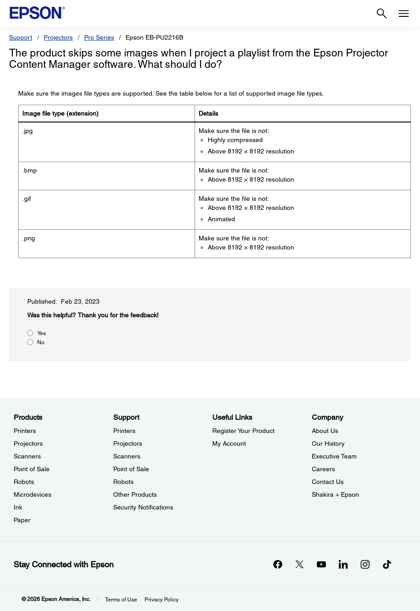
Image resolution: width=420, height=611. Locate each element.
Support (20, 37)
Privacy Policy (162, 599)
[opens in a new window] (387, 564)
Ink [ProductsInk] (18, 507)
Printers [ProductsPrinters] (25, 430)
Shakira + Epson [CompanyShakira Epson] (335, 494)
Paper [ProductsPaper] (22, 520)
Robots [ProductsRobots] (24, 481)
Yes (41, 333)
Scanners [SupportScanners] (126, 456)
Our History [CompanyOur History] (328, 443)
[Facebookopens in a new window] (278, 564)
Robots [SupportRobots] (123, 481)
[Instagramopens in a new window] (365, 564)
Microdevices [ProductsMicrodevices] (32, 494)
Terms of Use (121, 599)
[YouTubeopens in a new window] (321, 564)
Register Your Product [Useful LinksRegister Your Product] (243, 430)
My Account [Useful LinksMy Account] (229, 443)
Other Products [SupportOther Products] (135, 494)
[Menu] (403, 13)
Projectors (58, 37)
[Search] (382, 13)
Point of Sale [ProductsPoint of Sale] (32, 469)
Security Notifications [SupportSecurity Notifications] (143, 507)
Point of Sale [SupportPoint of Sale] (131, 469)
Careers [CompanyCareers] (323, 469)
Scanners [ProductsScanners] (27, 456)
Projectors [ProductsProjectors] (28, 443)
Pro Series (99, 37)
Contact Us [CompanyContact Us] (328, 481)
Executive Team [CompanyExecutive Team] (334, 456)
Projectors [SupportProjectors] (127, 443)
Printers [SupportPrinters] (124, 430)
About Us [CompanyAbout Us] (325, 430)
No (41, 342)
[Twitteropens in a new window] (299, 564)
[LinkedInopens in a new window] (343, 564)
